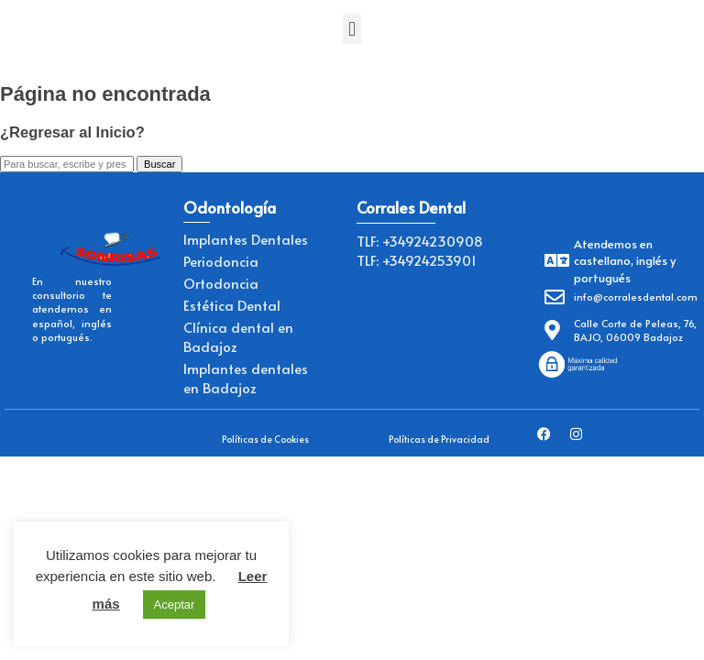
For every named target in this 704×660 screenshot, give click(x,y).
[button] (351, 29)
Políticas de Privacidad (439, 439)
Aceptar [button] (174, 604)
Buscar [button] (159, 164)
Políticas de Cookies (265, 439)
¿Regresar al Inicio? (72, 132)
